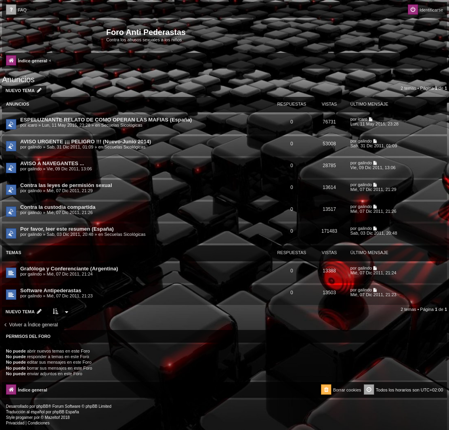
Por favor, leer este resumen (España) (67, 229)
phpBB (42, 406)
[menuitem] (16, 10)
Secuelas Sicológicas (121, 125)
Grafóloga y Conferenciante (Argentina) (69, 269)
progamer (24, 417)
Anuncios (18, 79)
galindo (35, 147)
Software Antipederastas (50, 290)
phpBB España (65, 412)
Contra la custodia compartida (58, 207)
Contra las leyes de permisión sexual (66, 185)
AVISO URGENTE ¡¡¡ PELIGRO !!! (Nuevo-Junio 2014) (85, 142)
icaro (32, 125)
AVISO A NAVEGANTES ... (52, 163)
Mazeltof (52, 417)
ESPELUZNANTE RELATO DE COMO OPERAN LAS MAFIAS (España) (106, 120)
